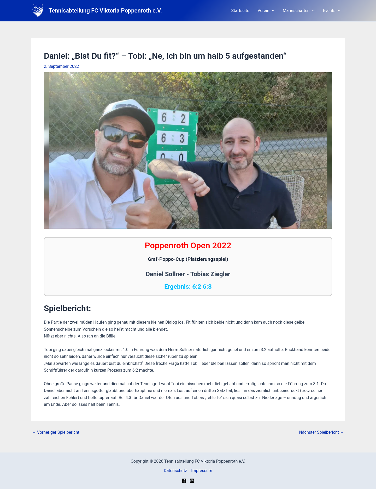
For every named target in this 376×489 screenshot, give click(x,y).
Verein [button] (265, 10)
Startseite (240, 10)
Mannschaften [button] (299, 10)
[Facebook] (184, 480)
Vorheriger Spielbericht (55, 432)
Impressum (201, 470)
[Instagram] (192, 480)
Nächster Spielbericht (321, 432)
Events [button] (331, 10)
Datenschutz (175, 470)
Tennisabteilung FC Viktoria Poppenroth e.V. (105, 10)
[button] (271, 10)
